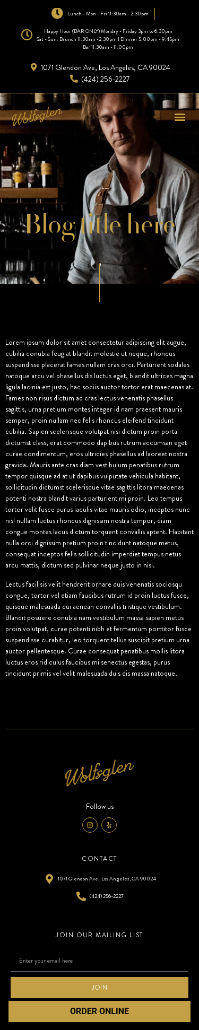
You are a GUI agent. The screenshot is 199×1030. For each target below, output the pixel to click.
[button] (179, 116)
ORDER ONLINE (99, 1011)
